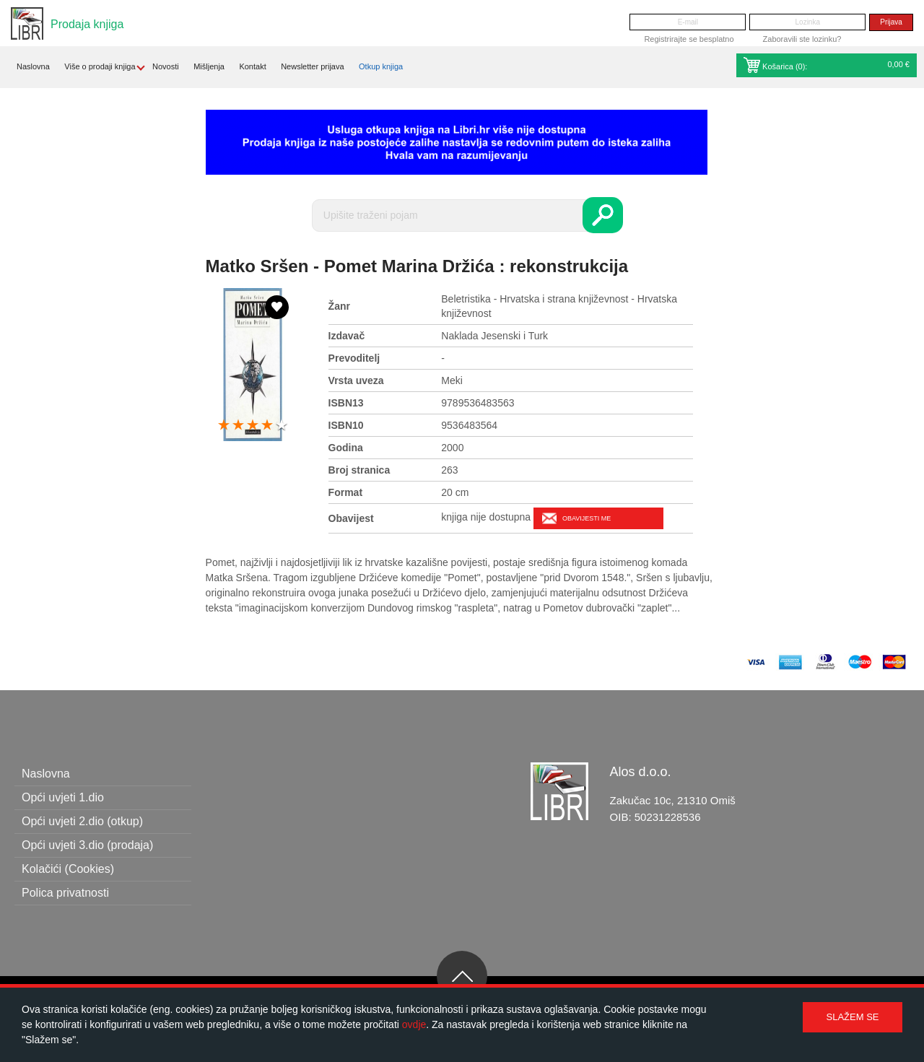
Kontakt (252, 66)
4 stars (267, 425)
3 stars (252, 425)
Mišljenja (209, 66)
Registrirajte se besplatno (688, 39)
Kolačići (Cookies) (68, 869)
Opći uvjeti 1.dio (63, 797)
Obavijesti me (586, 518)
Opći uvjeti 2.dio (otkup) (82, 821)
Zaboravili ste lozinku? (802, 39)
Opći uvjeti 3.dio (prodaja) (87, 845)
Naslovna (33, 66)
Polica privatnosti (65, 893)
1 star (224, 425)
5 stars (281, 425)
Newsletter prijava (312, 66)
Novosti (165, 66)
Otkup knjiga (381, 66)
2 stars (238, 425)
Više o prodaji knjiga (99, 66)
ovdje (414, 1024)
